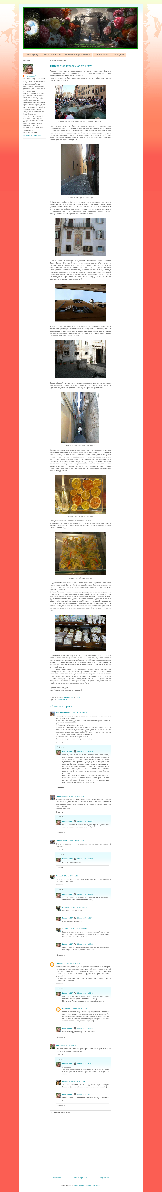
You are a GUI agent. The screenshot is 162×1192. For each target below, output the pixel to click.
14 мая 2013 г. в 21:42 (85, 1064)
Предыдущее (104, 1178)
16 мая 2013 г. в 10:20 (85, 944)
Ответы (61, 747)
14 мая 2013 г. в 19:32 (72, 963)
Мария (65, 1081)
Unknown (60, 963)
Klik (57, 1045)
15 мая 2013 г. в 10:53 (78, 1008)
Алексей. (59, 876)
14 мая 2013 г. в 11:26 (79, 713)
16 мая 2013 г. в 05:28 (78, 929)
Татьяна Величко (63, 713)
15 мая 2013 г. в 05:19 (78, 907)
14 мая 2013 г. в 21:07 (85, 821)
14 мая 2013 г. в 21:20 (68, 1045)
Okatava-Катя (61, 841)
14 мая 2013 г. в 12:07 (76, 796)
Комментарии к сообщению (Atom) (87, 1185)
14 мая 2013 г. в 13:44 (72, 876)
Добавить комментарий (60, 1112)
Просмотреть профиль (32, 135)
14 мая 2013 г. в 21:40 (85, 993)
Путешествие (62, 700)
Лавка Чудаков (119, 55)
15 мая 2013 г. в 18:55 (85, 1028)
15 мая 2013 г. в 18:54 (85, 918)
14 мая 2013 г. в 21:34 (85, 894)
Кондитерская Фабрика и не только (77, 55)
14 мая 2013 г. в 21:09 (85, 859)
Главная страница (32, 55)
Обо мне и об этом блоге (52, 55)
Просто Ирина (61, 796)
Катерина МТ (67, 751)
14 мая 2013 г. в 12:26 (75, 841)
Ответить (59, 742)
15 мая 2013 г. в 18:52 (85, 1094)
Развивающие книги (102, 55)
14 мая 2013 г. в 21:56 (76, 1081)
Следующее (56, 1178)
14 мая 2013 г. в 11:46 (85, 751)
